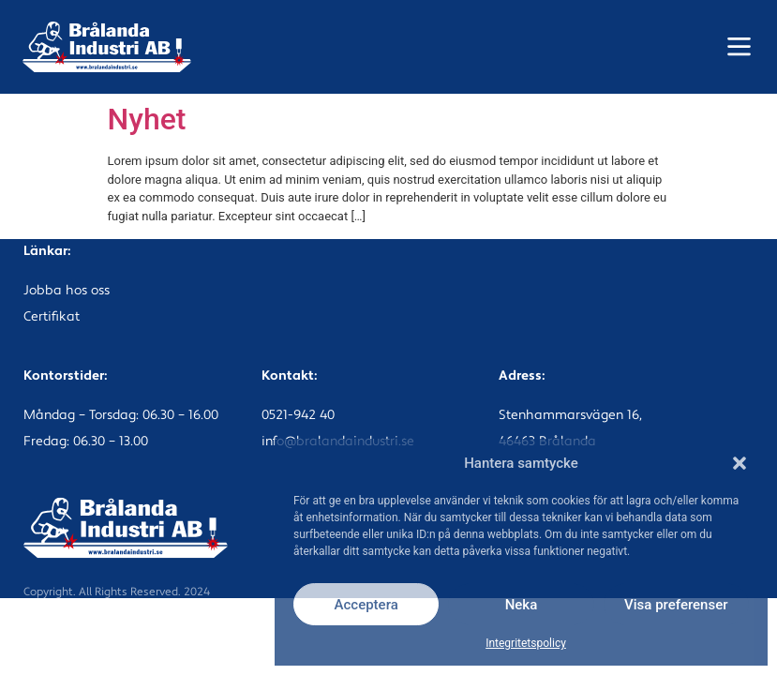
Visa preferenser (675, 604)
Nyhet (147, 119)
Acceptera (366, 604)
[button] (739, 463)
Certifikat (51, 317)
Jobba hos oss (66, 291)
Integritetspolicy (526, 643)
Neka (521, 604)
